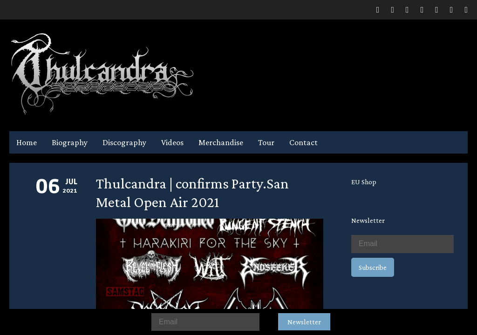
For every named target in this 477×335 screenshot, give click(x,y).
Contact (303, 142)
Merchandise (220, 142)
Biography (70, 142)
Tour (266, 142)
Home (26, 142)
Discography (124, 142)
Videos (172, 142)
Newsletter (304, 322)
